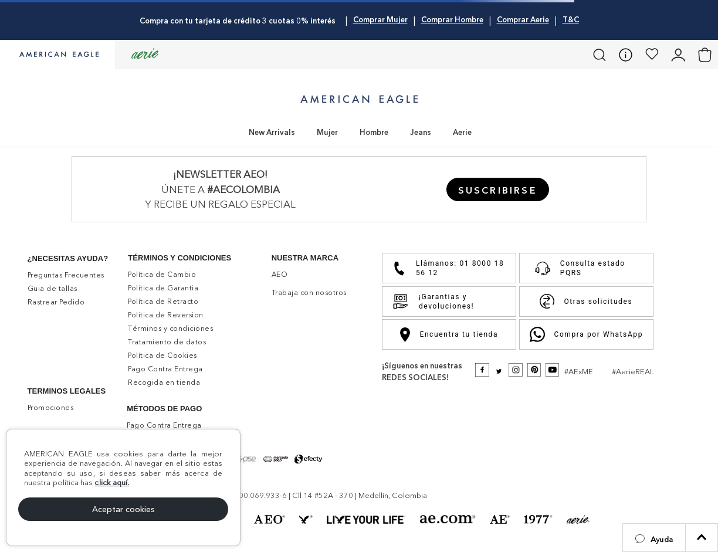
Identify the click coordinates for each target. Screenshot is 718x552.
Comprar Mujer (380, 19)
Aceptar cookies (123, 509)
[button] (654, 537)
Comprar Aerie (523, 19)
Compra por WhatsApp (586, 334)
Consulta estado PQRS (577, 268)
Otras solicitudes (586, 301)
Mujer (327, 132)
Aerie (462, 132)
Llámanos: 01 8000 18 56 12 (448, 268)
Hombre (374, 132)
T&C (571, 19)
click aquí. (111, 482)
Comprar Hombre (452, 19)
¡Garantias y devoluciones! (433, 301)
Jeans (420, 132)
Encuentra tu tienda (449, 334)
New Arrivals (272, 132)
